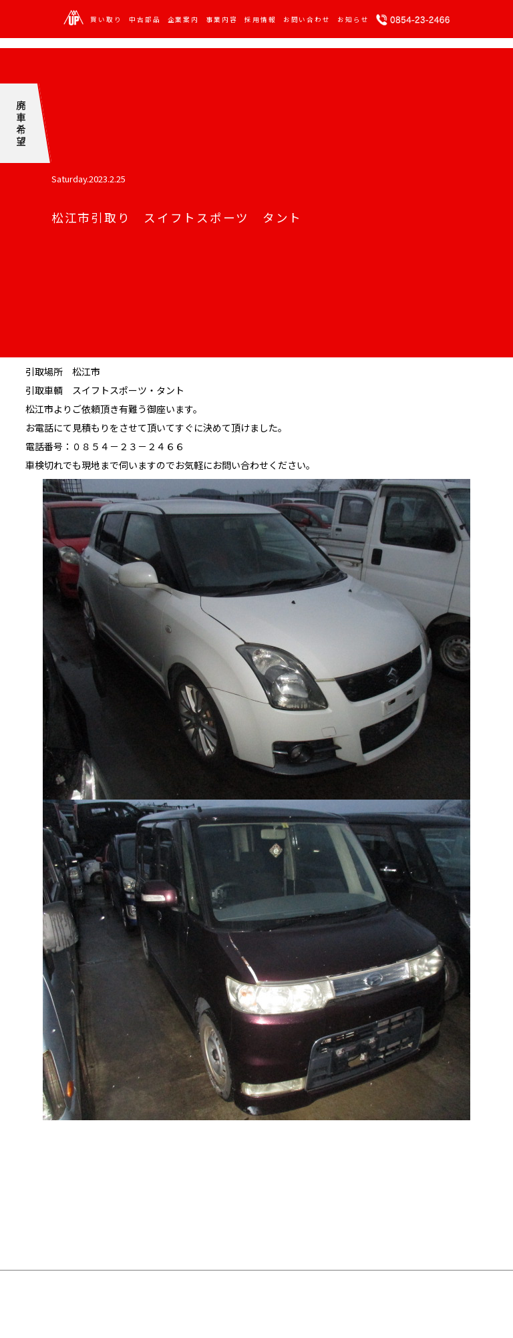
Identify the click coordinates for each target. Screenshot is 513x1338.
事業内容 (222, 20)
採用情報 (260, 20)
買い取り (106, 20)
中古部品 (145, 20)
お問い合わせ (307, 20)
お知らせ (353, 20)
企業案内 (184, 20)
